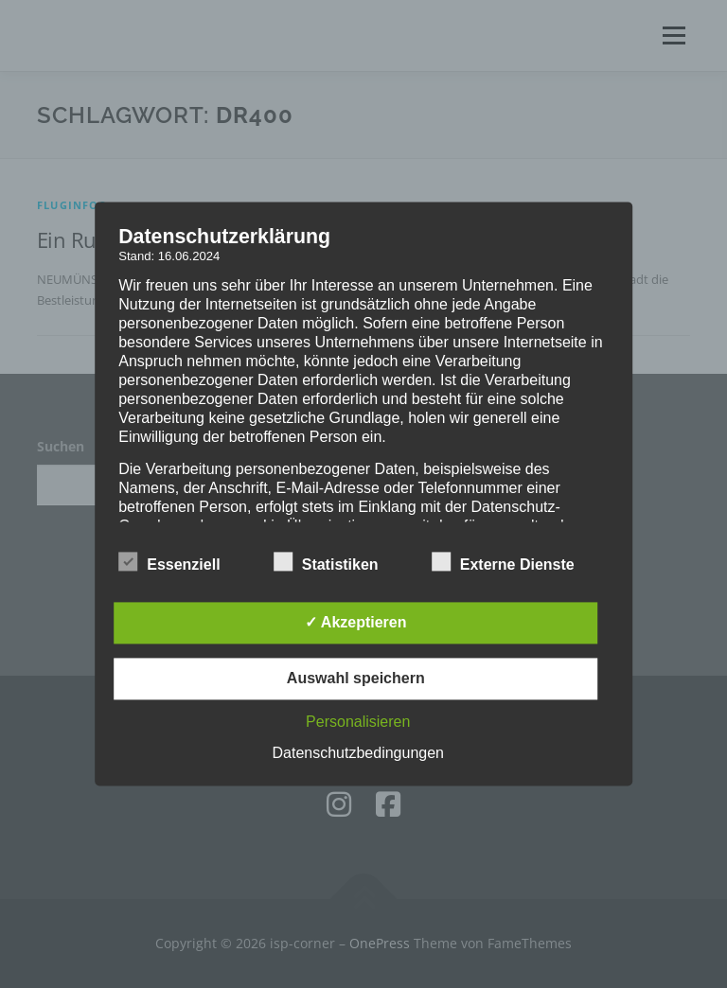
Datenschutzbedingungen (358, 754)
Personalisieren (358, 723)
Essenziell (169, 562)
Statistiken (326, 562)
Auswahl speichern (356, 679)
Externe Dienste (503, 562)
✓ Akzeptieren (356, 623)
